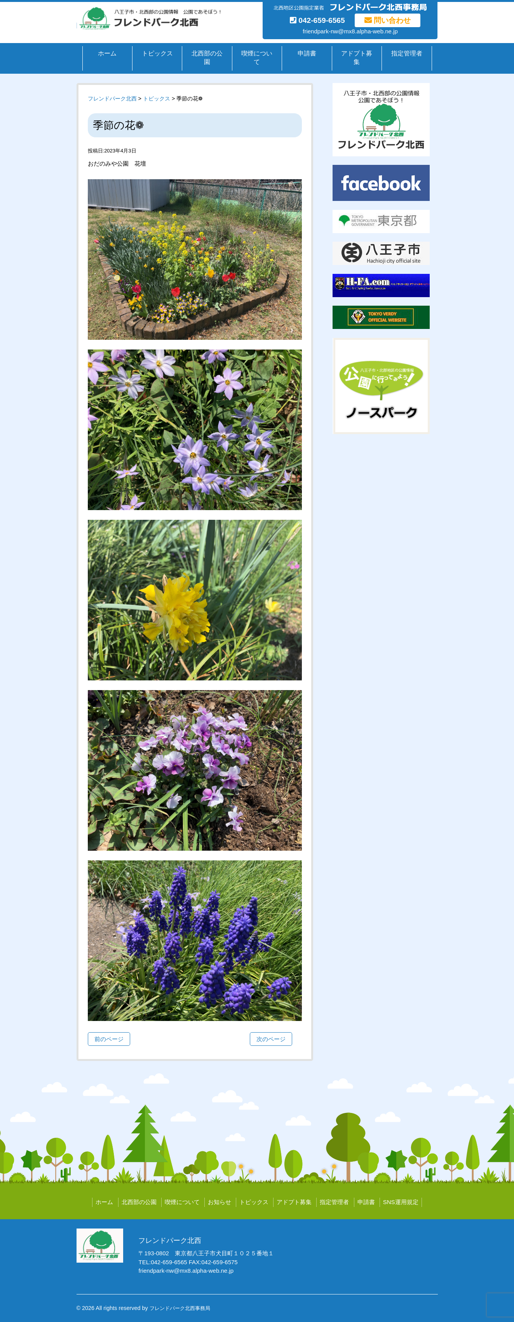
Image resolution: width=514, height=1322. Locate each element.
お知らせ (219, 1202)
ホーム (107, 53)
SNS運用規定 (400, 1202)
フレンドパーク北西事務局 (180, 1308)
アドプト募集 (356, 58)
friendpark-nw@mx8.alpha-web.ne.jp (350, 31)
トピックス (157, 53)
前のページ (109, 1039)
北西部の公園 (207, 58)
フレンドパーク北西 (112, 98)
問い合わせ (387, 20)
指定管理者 (406, 53)
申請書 (307, 53)
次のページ (271, 1039)
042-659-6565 (317, 20)
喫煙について (256, 58)
